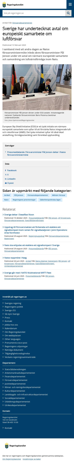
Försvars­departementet (16, 380)
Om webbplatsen (13, 335)
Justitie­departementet (15, 383)
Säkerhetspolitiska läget (50, 199)
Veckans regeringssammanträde (20, 357)
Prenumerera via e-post (16, 342)
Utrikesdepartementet (13, 266)
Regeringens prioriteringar (24, 199)
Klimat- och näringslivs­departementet (23, 387)
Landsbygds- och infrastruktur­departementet (26, 394)
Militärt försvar (58, 195)
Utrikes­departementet (15, 405)
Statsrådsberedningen (34, 220)
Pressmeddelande (36, 218)
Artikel (7, 195)
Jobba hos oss (11, 324)
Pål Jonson (18, 195)
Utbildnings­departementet (17, 401)
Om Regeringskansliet (15, 332)
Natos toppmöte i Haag (15, 257)
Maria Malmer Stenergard (46, 261)
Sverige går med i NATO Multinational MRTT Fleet (27, 272)
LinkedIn (11, 179)
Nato (6, 199)
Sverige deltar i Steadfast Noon (19, 214)
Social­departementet (15, 398)
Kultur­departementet (15, 391)
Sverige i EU (10, 310)
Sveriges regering (13, 303)
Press (7, 317)
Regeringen (9, 238)
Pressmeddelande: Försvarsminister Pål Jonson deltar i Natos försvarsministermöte (36, 153)
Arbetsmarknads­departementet (20, 373)
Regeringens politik (14, 306)
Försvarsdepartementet (22, 23)
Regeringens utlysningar (16, 346)
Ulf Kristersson (64, 218)
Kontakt (8, 321)
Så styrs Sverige (12, 314)
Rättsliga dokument (14, 349)
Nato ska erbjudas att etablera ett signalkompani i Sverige (31, 245)
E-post (11, 183)
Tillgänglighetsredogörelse (17, 353)
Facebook (12, 170)
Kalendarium (11, 328)
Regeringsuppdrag (36, 236)
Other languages (12, 339)
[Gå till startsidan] (13, 4)
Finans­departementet (15, 376)
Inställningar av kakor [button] (32, 459)
